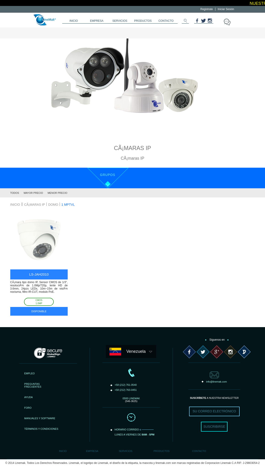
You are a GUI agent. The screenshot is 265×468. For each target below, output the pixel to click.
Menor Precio (57, 193)
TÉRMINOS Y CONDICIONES (41, 428)
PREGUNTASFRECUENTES (32, 385)
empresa (97, 20)
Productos (161, 451)
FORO (28, 407)
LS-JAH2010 (39, 274)
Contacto (199, 451)
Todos (14, 193)
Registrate (206, 9)
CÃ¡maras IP (34, 204)
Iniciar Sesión (226, 9)
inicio (74, 20)
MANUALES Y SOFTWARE (39, 418)
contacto (166, 20)
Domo (53, 204)
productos (143, 20)
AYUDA (28, 397)
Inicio (63, 451)
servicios (119, 20)
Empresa (92, 451)
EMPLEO (29, 373)
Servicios (125, 451)
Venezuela (136, 351)
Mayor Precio (33, 193)
